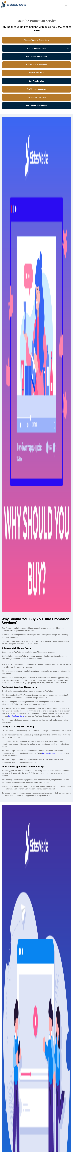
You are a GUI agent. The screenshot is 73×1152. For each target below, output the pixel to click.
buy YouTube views (16, 716)
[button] (66, 4)
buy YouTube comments (52, 753)
